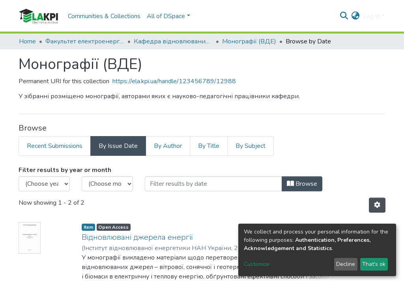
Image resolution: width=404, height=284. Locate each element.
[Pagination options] (377, 205)
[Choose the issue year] (44, 183)
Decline (345, 264)
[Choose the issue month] (107, 183)
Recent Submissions (54, 146)
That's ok (373, 264)
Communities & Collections (104, 16)
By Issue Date (118, 146)
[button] (356, 16)
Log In (371, 16)
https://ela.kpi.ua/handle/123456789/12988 (174, 81)
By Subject (251, 146)
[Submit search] (344, 16)
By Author (168, 146)
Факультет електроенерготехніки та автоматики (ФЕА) (84, 41)
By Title (208, 146)
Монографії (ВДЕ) (249, 41)
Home (27, 41)
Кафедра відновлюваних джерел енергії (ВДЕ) (173, 41)
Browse (302, 183)
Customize (256, 264)
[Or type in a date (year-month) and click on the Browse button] (213, 183)
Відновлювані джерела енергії (137, 237)
